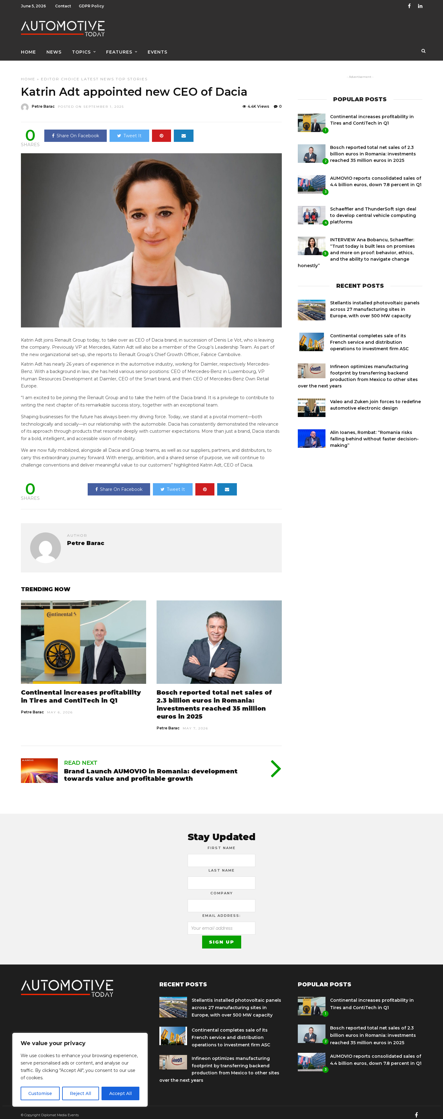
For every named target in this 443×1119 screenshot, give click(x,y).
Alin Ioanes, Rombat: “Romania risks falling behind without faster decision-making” (374, 433)
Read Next (81, 757)
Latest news (97, 73)
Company (221, 888)
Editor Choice (60, 73)
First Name (222, 842)
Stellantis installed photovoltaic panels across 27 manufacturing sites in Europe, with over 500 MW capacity (375, 304)
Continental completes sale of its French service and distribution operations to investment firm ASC (369, 337)
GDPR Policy (91, 6)
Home (28, 48)
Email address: (221, 910)
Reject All (80, 1093)
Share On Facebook (75, 130)
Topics (81, 48)
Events (157, 48)
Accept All (120, 1093)
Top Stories (132, 73)
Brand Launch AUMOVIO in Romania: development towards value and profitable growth (150, 769)
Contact (63, 6)
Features (119, 48)
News (54, 48)
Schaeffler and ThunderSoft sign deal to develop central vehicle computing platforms (373, 210)
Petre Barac (32, 706)
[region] (80, 1070)
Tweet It (129, 130)
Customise (40, 1093)
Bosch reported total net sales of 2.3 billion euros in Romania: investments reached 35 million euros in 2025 (373, 148)
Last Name (222, 865)
